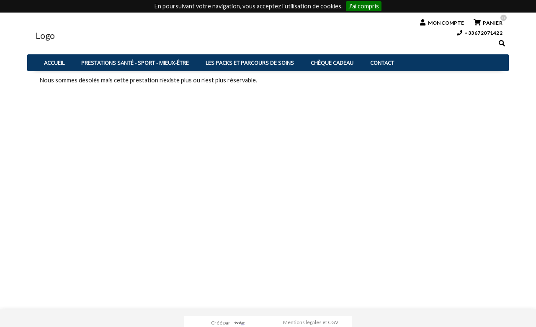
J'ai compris (363, 6)
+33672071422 (480, 33)
